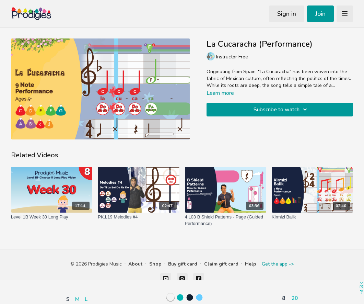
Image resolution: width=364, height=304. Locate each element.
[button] (78, 279)
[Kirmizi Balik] (312, 217)
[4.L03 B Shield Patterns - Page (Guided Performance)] (225, 220)
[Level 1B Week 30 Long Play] (51, 217)
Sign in (286, 14)
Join (320, 14)
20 (295, 298)
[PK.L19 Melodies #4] (138, 217)
